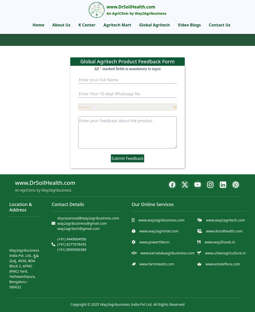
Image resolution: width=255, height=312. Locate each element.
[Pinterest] (235, 184)
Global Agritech (154, 25)
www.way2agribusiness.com (161, 220)
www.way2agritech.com (225, 220)
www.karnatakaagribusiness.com (167, 253)
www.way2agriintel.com (159, 231)
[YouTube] (197, 184)
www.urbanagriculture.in (225, 253)
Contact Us (220, 25)
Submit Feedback (128, 158)
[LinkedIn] (223, 184)
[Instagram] (210, 184)
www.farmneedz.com (156, 264)
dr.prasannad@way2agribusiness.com (88, 218)
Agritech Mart (117, 25)
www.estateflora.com (222, 264)
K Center (87, 25)
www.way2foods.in (219, 242)
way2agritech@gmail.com (78, 228)
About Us (61, 25)
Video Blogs (189, 25)
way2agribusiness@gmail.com (82, 223)
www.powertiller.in (154, 242)
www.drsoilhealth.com (224, 231)
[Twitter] (185, 184)
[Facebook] (172, 184)
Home (38, 25)
